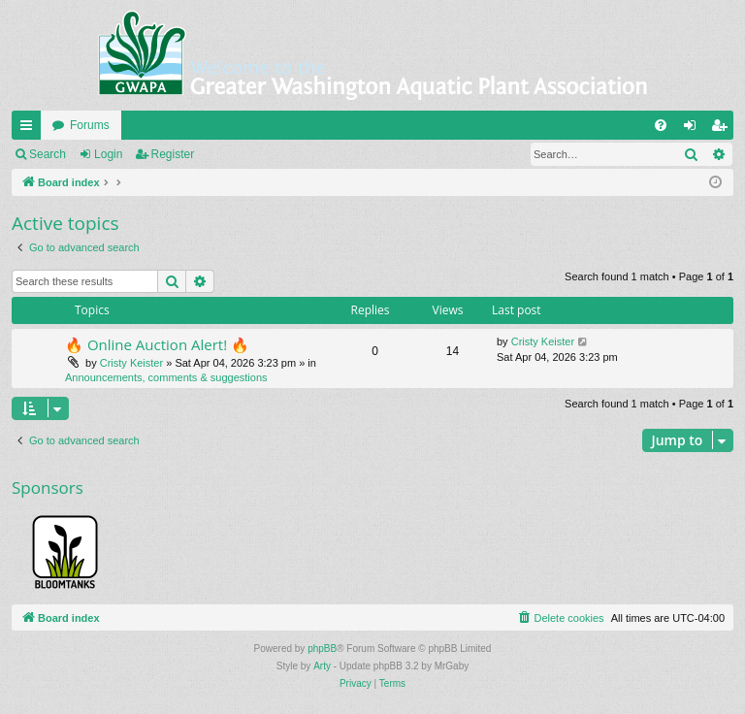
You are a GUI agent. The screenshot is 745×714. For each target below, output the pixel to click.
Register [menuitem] (723, 129)
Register (173, 154)
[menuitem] (660, 125)
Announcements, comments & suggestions (166, 377)
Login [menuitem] (694, 129)
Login (108, 154)
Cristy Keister (131, 363)
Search (47, 154)
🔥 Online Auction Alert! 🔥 (157, 344)
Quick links (30, 129)
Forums (90, 125)
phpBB (322, 648)
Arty (322, 666)
